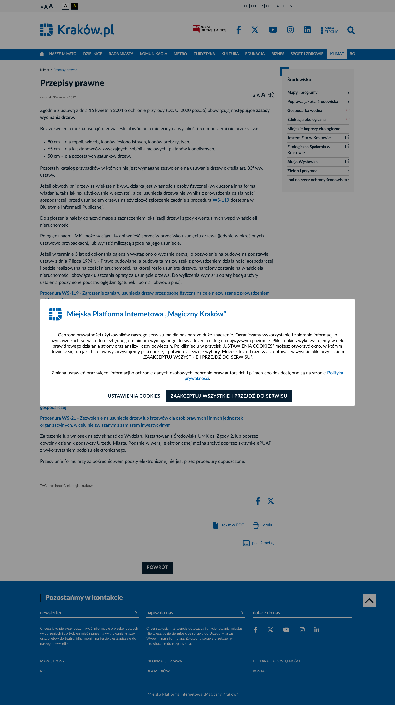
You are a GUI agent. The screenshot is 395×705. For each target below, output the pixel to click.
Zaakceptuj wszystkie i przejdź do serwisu (230, 396)
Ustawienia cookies (132, 396)
